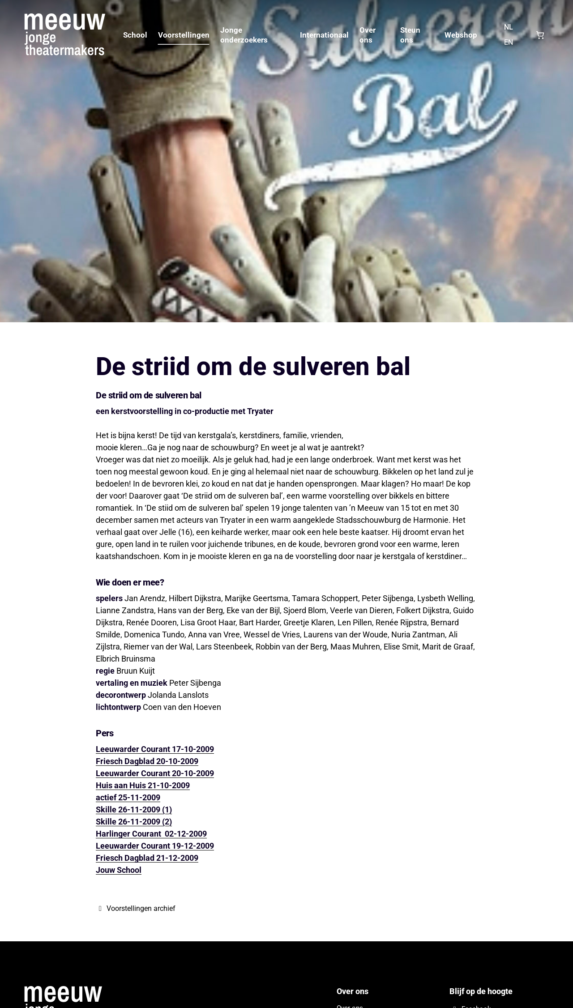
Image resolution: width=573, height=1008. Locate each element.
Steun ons (410, 35)
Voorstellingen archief (135, 908)
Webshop (461, 34)
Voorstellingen (184, 34)
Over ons (367, 35)
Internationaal (324, 34)
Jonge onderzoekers (244, 35)
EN (508, 42)
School (135, 34)
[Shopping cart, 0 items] (540, 35)
